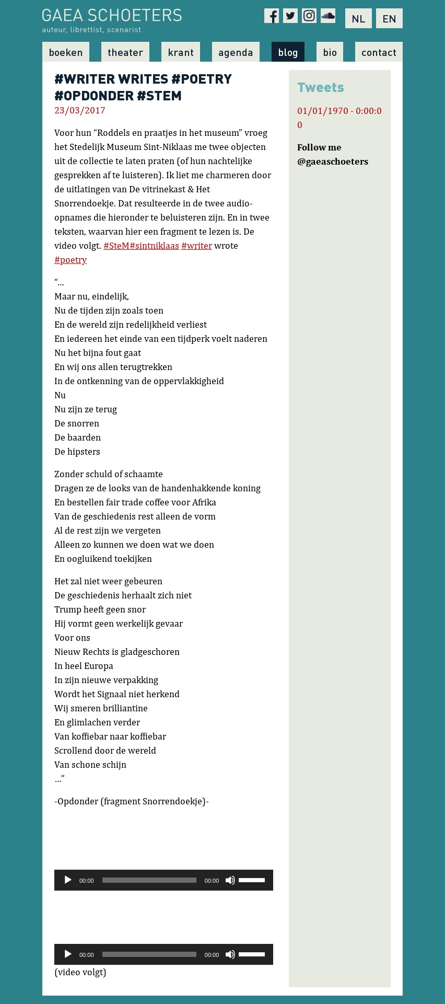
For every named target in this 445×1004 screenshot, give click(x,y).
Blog (288, 52)
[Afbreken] (230, 880)
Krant (181, 52)
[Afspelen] (68, 880)
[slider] (149, 880)
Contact (378, 52)
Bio (330, 52)
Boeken (66, 52)
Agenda (235, 52)
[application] (163, 880)
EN (389, 18)
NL (359, 18)
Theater (125, 52)
